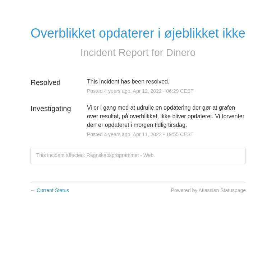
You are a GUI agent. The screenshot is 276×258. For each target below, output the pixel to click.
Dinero (181, 52)
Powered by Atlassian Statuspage (208, 190)
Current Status (49, 190)
